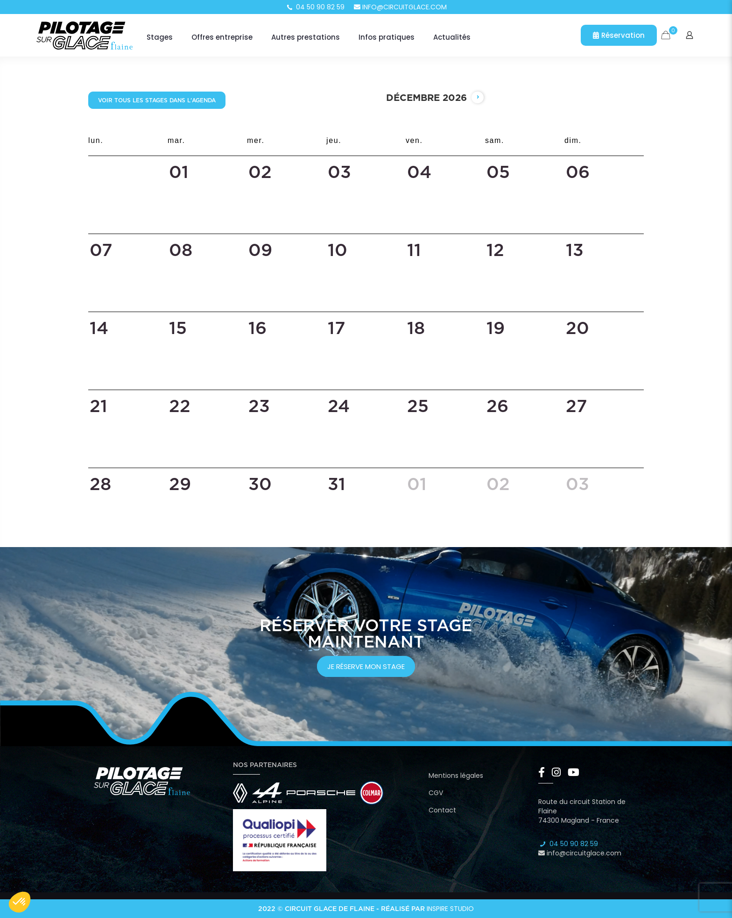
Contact (442, 810)
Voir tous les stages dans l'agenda (157, 100)
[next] (478, 97)
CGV (436, 792)
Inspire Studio (450, 908)
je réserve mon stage (366, 666)
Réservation (619, 35)
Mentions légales (456, 775)
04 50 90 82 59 (315, 7)
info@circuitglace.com (400, 7)
